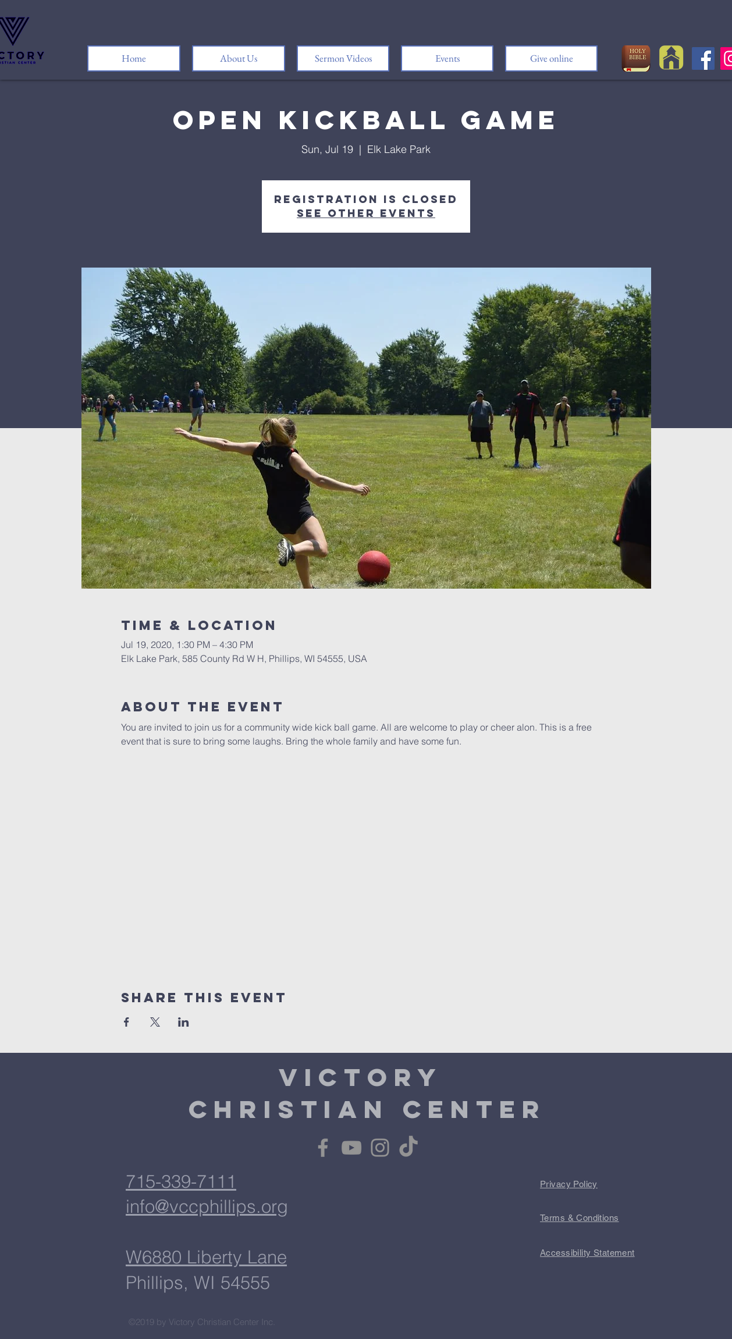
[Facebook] (703, 58)
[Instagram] (380, 1147)
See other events (366, 213)
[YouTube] (351, 1147)
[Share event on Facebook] (126, 1022)
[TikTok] (408, 1147)
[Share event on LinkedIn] (183, 1022)
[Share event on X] (155, 1022)
